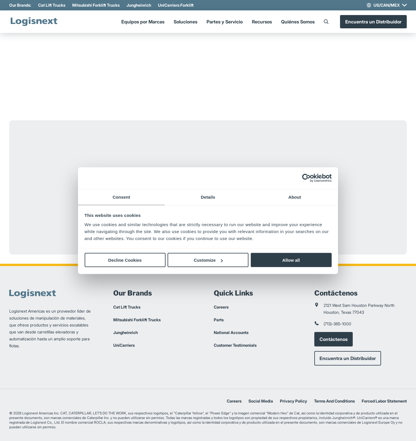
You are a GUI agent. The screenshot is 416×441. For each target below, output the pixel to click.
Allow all (291, 260)
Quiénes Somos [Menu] (298, 22)
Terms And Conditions (334, 400)
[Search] (326, 21)
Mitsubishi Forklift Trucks (96, 5)
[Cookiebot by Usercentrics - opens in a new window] (306, 178)
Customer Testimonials (235, 345)
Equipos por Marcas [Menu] (142, 22)
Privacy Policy (293, 400)
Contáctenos (334, 339)
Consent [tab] (121, 196)
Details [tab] (208, 196)
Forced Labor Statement (384, 400)
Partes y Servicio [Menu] (225, 22)
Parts (219, 319)
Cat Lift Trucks (51, 5)
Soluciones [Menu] (185, 22)
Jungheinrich (139, 5)
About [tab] (294, 196)
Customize (208, 260)
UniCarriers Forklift (176, 5)
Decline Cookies (125, 260)
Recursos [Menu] (262, 22)
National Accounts (231, 332)
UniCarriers (124, 345)
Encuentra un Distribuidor (373, 22)
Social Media (260, 400)
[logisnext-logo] (33, 21)
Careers (221, 307)
